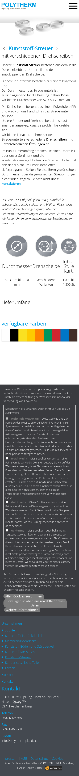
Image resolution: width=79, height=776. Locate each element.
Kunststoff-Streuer (18, 657)
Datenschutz (39, 758)
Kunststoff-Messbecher (21, 652)
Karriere (7, 675)
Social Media (19, 458)
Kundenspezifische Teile (22, 662)
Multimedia (18, 502)
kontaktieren (11, 184)
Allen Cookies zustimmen (23, 596)
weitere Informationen (22, 610)
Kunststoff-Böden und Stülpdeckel (29, 646)
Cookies (57, 758)
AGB (24, 758)
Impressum (10, 758)
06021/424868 (12, 718)
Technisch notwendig (25, 418)
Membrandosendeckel (21, 641)
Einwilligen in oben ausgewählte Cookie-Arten (35, 603)
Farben (10, 668)
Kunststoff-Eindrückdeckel (23, 636)
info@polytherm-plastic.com (21, 741)
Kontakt (7, 681)
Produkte (8, 630)
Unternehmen (12, 623)
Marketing (17, 530)
